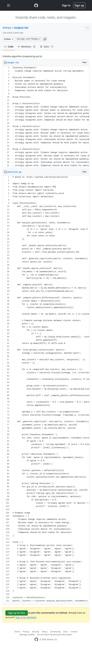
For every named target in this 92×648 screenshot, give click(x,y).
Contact (74, 631)
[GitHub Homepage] (36, 639)
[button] (45, 39)
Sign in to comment (25, 617)
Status (44, 631)
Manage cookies (27, 634)
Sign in (66, 5)
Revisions (26, 46)
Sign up (79, 5)
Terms (17, 631)
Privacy (26, 631)
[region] (46, 116)
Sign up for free (16, 612)
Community (55, 631)
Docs (65, 631)
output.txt (21, 27)
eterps (7, 27)
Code (9, 46)
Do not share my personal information (54, 634)
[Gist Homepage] (36, 5)
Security (35, 631)
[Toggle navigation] (8, 5)
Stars (47, 46)
